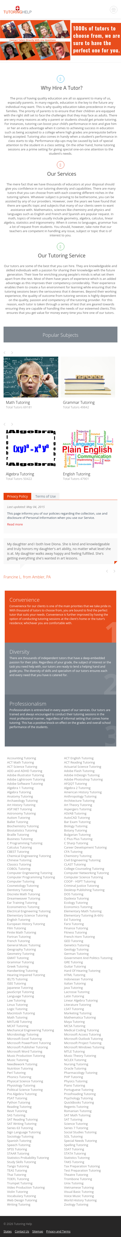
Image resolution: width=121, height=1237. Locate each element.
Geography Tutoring (21, 949)
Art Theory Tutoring (78, 805)
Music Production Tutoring (26, 1056)
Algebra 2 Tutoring (77, 788)
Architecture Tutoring (79, 800)
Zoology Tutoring (76, 1204)
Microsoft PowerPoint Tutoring (29, 1043)
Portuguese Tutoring (79, 1090)
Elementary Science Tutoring (27, 915)
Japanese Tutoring (20, 987)
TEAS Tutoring (17, 1170)
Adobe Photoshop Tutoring (83, 779)
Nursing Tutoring (76, 1064)
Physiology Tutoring (21, 1085)
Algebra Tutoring (19, 792)
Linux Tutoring (17, 1004)
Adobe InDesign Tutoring (82, 775)
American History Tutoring (83, 792)
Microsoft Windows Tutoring (84, 1047)
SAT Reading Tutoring (22, 1119)
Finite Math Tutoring (21, 932)
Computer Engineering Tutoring (29, 873)
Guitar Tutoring (75, 966)
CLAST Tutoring (75, 864)
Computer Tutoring (21, 881)
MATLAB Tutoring (19, 1021)
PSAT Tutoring (17, 1098)
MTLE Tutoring (74, 1051)
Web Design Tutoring (22, 1200)
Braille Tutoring (18, 834)
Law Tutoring (16, 1000)
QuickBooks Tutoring (79, 1102)
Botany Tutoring (75, 830)
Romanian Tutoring (78, 1111)
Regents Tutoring (76, 1107)
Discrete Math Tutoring (23, 894)
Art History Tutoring (21, 805)
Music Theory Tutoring (80, 1056)
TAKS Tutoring (74, 1162)
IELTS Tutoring (17, 979)
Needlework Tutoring (22, 1064)
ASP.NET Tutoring (19, 809)
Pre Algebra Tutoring (22, 1094)
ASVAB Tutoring (75, 813)
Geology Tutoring (76, 949)
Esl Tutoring (72, 919)
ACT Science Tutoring (22, 766)
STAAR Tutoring (18, 1153)
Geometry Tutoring (20, 953)
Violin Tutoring (17, 1192)
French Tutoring (18, 941)
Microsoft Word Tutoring (24, 1051)
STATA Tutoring (75, 1153)
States (8, 1231)
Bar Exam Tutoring (77, 822)
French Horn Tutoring (79, 936)
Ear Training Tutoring (22, 902)
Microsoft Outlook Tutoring (83, 1039)
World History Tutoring (80, 1200)
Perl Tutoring (16, 1073)
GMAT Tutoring (18, 958)
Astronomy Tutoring (21, 813)
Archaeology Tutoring (22, 800)
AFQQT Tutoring (75, 783)
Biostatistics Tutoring (22, 830)
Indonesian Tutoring (78, 979)
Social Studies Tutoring (80, 1132)
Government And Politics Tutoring (88, 958)
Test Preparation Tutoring (82, 1170)
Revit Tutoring (17, 1111)
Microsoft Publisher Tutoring (27, 1047)
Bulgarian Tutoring (77, 834)
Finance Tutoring (76, 928)
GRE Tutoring (73, 962)
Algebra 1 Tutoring (20, 788)
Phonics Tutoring (19, 1077)
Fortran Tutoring (19, 936)
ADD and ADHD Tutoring (24, 771)
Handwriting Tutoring (22, 970)
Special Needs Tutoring (80, 1141)
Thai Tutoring (16, 1175)
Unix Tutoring (74, 1183)
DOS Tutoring (73, 894)
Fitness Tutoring (75, 932)
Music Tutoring (17, 1060)
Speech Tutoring (18, 1145)
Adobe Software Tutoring (25, 783)
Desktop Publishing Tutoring (84, 890)
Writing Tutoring (18, 1204)
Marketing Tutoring (78, 1013)
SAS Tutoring (16, 1115)
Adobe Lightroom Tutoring (26, 779)
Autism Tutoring (18, 817)
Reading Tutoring (19, 1107)
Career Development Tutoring (85, 847)
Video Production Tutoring (26, 1187)
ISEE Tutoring (16, 983)
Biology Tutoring (76, 826)
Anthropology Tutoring (80, 796)
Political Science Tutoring (25, 1090)
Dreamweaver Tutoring (23, 898)
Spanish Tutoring (19, 1141)
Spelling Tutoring (76, 1145)
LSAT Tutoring (74, 1009)
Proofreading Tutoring (80, 1094)
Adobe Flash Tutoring (79, 771)
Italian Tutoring (75, 983)
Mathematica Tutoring (80, 1017)
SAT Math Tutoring (77, 1115)
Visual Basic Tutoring (79, 1192)
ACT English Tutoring (79, 758)
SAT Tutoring (73, 1119)
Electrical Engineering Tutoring (29, 911)
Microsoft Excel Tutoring (24, 1039)
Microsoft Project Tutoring (83, 1043)
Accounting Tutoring (21, 758)
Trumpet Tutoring (19, 1183)
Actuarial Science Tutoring (82, 766)
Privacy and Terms (58, 1231)
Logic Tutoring (17, 1009)
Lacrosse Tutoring (77, 992)
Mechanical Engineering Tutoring (30, 1030)
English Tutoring (18, 919)
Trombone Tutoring (78, 1179)
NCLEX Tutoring (75, 1060)
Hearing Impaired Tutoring (26, 975)
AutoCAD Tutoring (77, 817)
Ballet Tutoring (17, 822)
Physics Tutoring (76, 1081)
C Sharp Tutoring (76, 843)
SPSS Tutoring (17, 1149)
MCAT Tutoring (17, 1026)
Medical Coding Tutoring (81, 1030)
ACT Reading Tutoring (79, 762)
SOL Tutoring (73, 1136)
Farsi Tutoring (74, 924)
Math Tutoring (17, 1017)
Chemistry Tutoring (78, 856)
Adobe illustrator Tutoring (25, 775)
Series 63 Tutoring (20, 1128)
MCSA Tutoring (74, 1026)
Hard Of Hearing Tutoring (82, 970)
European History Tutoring (26, 924)
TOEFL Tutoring (18, 1179)
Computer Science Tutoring (83, 877)
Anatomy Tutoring (20, 796)
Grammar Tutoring (20, 962)
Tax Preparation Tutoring (82, 1166)
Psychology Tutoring (78, 1098)
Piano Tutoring (74, 1085)
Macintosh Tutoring (21, 1013)
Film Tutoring (16, 928)
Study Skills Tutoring (21, 1162)
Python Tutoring (18, 1102)
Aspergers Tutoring (77, 809)
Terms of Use (45, 496)
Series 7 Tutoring (76, 1128)
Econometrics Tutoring (23, 907)
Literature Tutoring (77, 1004)
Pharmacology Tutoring (81, 1073)
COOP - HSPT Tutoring (80, 881)
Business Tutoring (20, 839)
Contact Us (22, 1231)
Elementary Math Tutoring (83, 911)
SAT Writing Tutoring (21, 1124)
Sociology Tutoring (20, 1136)
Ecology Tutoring (76, 902)
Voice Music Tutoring (79, 1196)
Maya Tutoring (74, 1021)
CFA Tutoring (73, 851)
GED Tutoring (73, 941)
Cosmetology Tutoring (23, 885)
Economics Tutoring (78, 907)
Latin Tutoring (74, 996)
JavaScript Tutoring (20, 992)
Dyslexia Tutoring (76, 898)
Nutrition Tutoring (20, 1068)
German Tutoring (76, 953)
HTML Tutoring (74, 975)
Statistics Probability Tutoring (28, 1158)
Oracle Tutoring (75, 1068)
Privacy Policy (17, 496)
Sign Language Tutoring (24, 1132)
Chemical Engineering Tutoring (29, 856)
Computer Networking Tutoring (86, 873)
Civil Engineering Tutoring (82, 860)
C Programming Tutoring (24, 843)
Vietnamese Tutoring (79, 1187)
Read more (15, 524)
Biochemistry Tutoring (23, 826)
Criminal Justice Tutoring (81, 885)
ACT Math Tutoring (20, 762)
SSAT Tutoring (74, 1149)
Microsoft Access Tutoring (82, 1034)
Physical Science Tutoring (25, 1081)
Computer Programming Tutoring (31, 877)
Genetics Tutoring (77, 945)
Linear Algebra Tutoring (81, 1000)
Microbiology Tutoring (23, 1034)
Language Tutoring (20, 996)
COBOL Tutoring (18, 868)
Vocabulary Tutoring (21, 1196)
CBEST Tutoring (18, 851)
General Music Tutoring (23, 945)
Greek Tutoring (18, 966)
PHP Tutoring (73, 1077)
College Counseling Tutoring (84, 868)
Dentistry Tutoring (20, 890)
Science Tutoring (76, 1124)
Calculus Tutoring (19, 847)
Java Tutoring (73, 987)
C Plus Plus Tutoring (78, 839)
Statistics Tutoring (77, 1158)
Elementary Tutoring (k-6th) (83, 915)
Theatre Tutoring (76, 1175)
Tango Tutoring (18, 1166)
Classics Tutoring (19, 864)
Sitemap (37, 1231)
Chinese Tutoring (19, 860)
